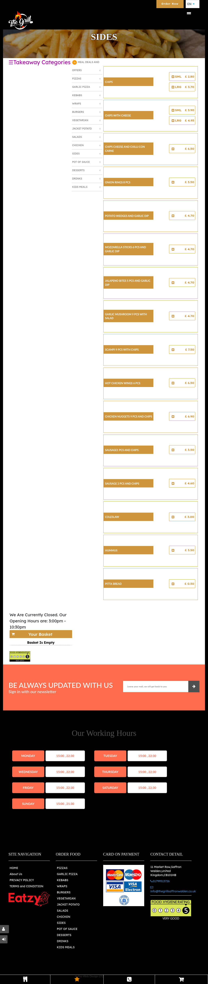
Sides (76, 153)
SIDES (61, 923)
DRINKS (62, 941)
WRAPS (62, 886)
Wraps (76, 103)
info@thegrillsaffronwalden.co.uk (173, 889)
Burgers (78, 111)
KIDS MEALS (66, 947)
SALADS (62, 910)
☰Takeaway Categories (39, 62)
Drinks (77, 178)
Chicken (78, 145)
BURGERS (63, 892)
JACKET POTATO (68, 904)
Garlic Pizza (81, 86)
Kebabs (77, 95)
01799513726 (160, 881)
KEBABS (62, 880)
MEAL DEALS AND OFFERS (85, 66)
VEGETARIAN (66, 898)
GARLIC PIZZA (67, 874)
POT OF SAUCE (67, 929)
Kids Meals (79, 186)
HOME (14, 868)
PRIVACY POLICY (22, 880)
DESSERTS (64, 935)
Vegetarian (80, 120)
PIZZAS (62, 868)
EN (191, 4)
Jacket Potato (82, 128)
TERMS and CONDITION (26, 886)
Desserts (78, 170)
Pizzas (76, 78)
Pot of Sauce (81, 161)
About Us (16, 874)
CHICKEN (63, 917)
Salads (77, 136)
